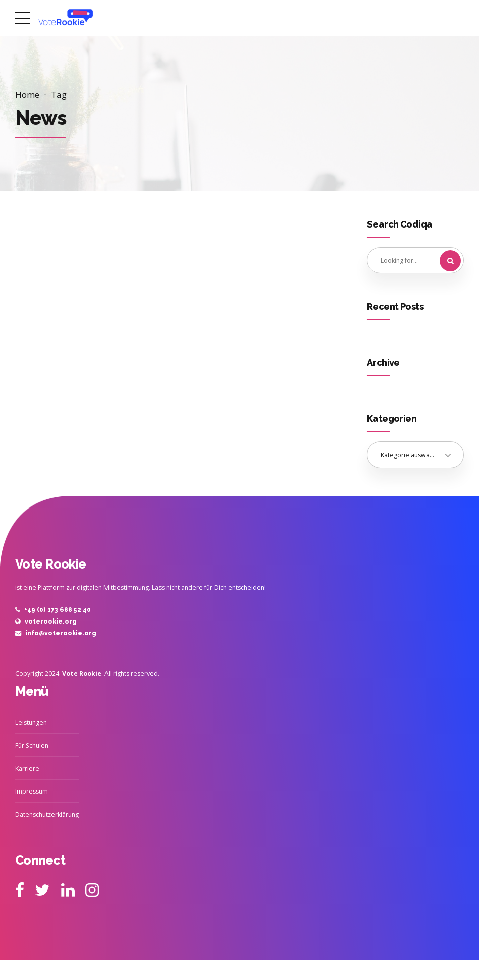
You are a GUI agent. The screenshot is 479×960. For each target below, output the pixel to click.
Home (27, 94)
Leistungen (31, 722)
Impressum (31, 791)
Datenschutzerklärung (47, 814)
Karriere (27, 768)
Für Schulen (31, 745)
